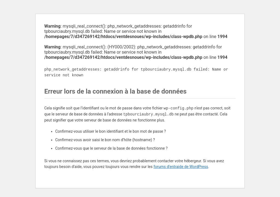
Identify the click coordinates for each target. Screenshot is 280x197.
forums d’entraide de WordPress (180, 166)
